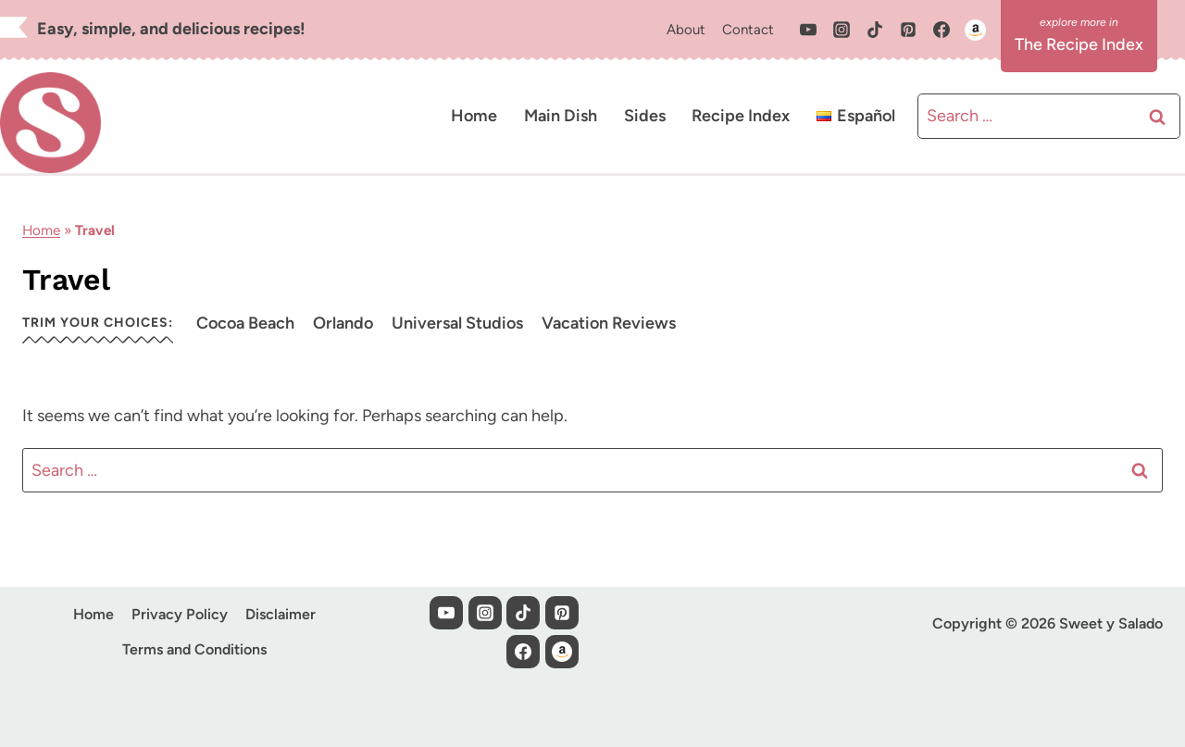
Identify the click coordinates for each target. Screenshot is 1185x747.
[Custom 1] (975, 29)
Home (474, 116)
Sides (645, 116)
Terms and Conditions (194, 649)
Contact (748, 29)
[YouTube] (808, 29)
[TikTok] (875, 29)
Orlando (343, 323)
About (686, 29)
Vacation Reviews (609, 323)
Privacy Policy (179, 614)
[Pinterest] (908, 29)
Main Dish (560, 116)
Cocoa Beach (245, 323)
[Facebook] (941, 29)
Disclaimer (280, 614)
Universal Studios (457, 323)
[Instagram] (841, 29)
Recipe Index (741, 116)
